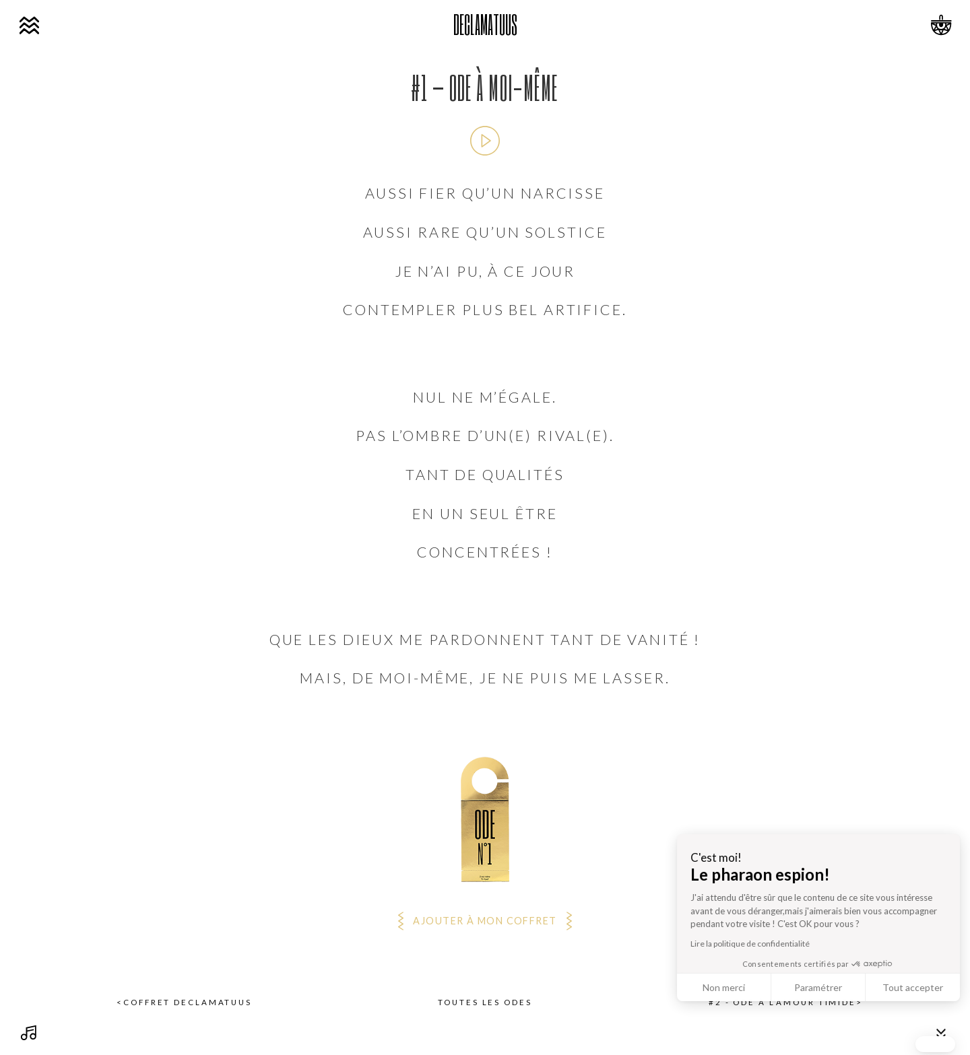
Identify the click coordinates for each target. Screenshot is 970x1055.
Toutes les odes (484, 1002)
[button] (935, 1044)
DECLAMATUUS (485, 23)
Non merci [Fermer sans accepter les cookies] (913, 987)
